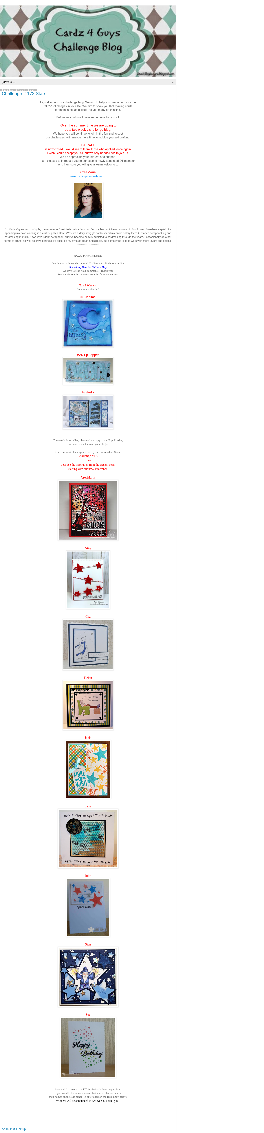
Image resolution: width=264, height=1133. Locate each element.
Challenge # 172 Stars (24, 93)
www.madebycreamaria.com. (88, 176)
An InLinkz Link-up (14, 1129)
